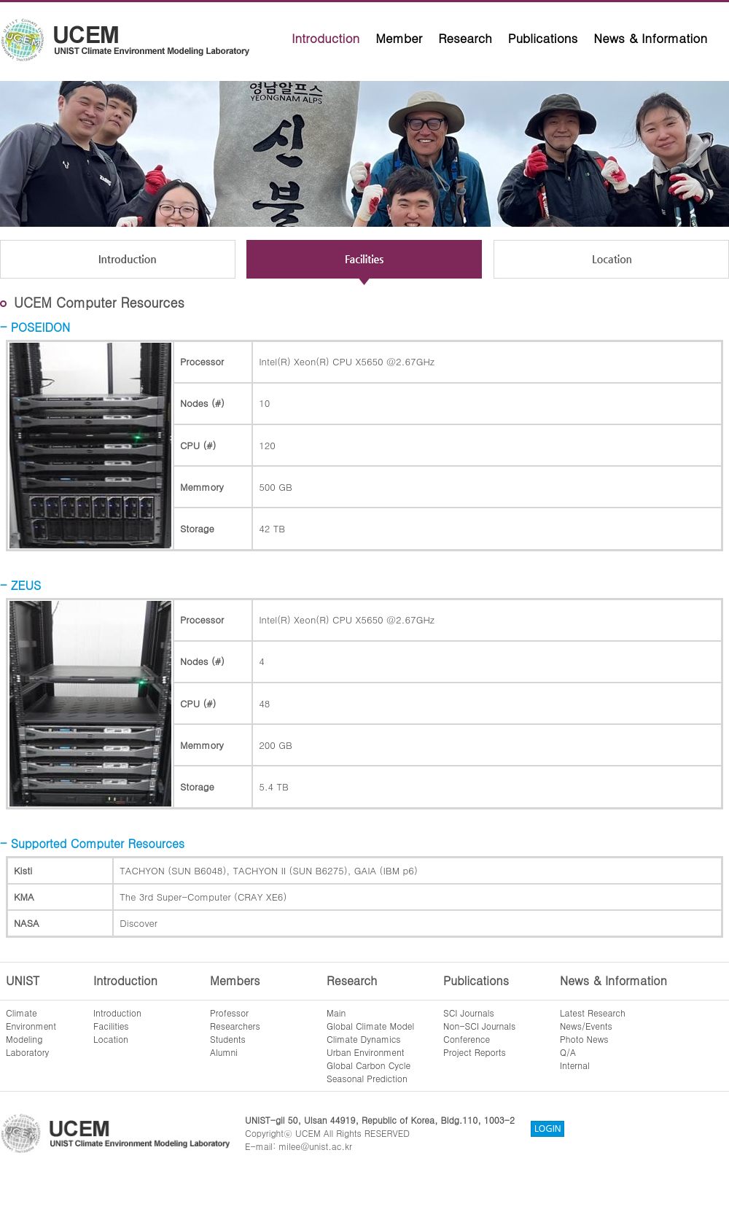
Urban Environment (366, 1052)
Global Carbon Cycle (368, 1065)
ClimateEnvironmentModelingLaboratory (31, 1032)
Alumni (224, 1052)
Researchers (235, 1025)
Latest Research (592, 1012)
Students (228, 1039)
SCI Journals (468, 1012)
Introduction (325, 38)
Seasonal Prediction (367, 1078)
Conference (466, 1039)
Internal (575, 1065)
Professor (229, 1012)
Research (465, 38)
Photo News (584, 1039)
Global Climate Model (370, 1025)
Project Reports (474, 1052)
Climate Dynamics (364, 1039)
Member (398, 38)
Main (336, 1012)
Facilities (111, 1025)
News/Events (586, 1025)
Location (110, 1039)
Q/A (568, 1052)
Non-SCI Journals (479, 1025)
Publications (543, 38)
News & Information (650, 38)
